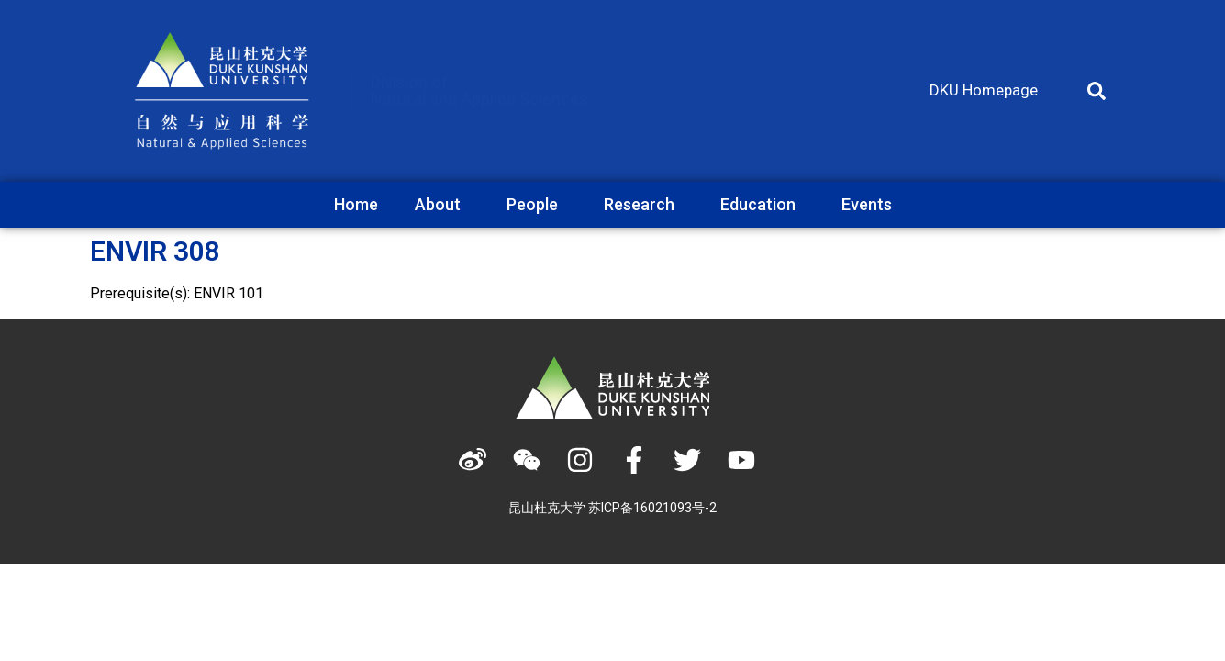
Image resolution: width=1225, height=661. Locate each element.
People (537, 204)
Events (866, 204)
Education (762, 204)
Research (644, 204)
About (442, 204)
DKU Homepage (984, 90)
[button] (1096, 91)
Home (356, 204)
